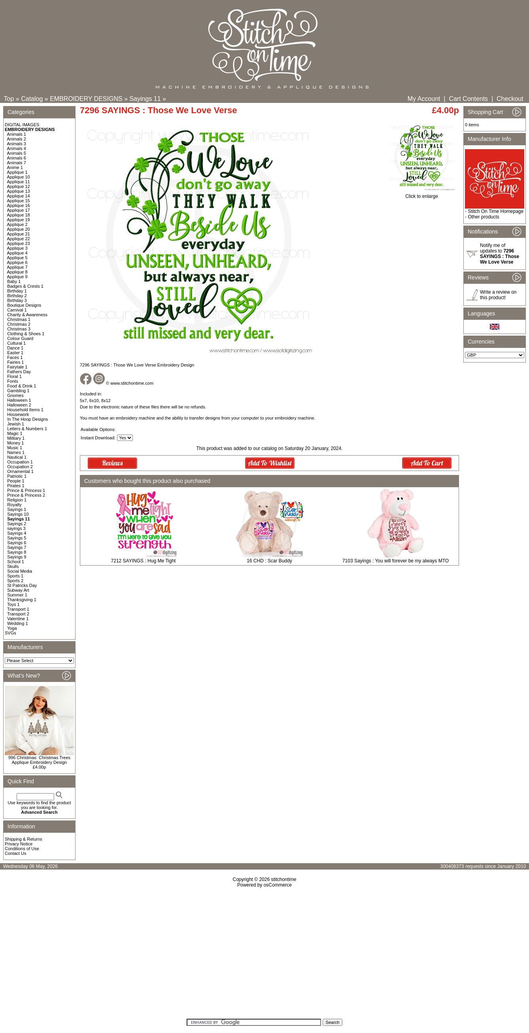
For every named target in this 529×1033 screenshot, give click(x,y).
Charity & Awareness (27, 314)
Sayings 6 (16, 542)
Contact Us (15, 853)
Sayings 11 (145, 98)
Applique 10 (18, 177)
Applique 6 (17, 262)
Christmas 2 (18, 324)
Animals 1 (16, 134)
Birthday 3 (17, 300)
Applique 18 (18, 215)
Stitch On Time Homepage (495, 211)
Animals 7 (16, 162)
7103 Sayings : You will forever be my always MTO (395, 561)
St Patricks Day (22, 585)
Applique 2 (17, 224)
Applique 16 (18, 205)
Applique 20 (18, 229)
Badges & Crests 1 (25, 286)
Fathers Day (19, 371)
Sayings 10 (17, 514)
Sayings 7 (16, 547)
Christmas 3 (18, 329)
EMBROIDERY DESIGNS (86, 98)
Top (9, 98)
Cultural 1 (16, 343)
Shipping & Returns (23, 839)
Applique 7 (17, 267)
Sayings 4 (16, 533)
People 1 (15, 481)
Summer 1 (17, 594)
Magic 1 (15, 433)
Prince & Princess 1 (26, 490)
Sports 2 (15, 580)
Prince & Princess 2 (26, 495)
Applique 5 (17, 257)
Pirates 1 (15, 485)
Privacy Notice (18, 843)
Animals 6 (16, 158)
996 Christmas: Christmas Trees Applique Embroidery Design (39, 760)
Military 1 (16, 438)
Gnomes (15, 395)
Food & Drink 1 (21, 386)
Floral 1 (14, 376)
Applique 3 (17, 248)
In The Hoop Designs (27, 419)
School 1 (15, 561)
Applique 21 (18, 234)
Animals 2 (16, 139)
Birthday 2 (17, 295)
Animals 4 (16, 148)
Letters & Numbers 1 (27, 428)
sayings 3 (16, 528)
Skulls (13, 566)
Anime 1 (15, 167)
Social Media (19, 571)
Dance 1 (15, 348)
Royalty (14, 504)
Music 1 (14, 447)
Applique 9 (17, 276)
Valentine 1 (17, 618)
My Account (424, 98)
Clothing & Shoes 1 (25, 333)
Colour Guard (20, 338)
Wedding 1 (17, 623)
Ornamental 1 (20, 471)
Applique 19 (18, 219)
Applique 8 (17, 272)
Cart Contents (468, 98)
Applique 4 (17, 253)
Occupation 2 (20, 466)
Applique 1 (17, 172)
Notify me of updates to (499, 254)
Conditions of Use (22, 848)
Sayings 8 (16, 552)
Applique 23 (18, 243)
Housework (18, 414)
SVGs (10, 632)
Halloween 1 (19, 400)
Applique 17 (18, 210)
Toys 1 (13, 604)
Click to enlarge (421, 194)
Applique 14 (18, 196)
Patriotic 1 (16, 476)
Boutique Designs (24, 305)
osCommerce (278, 885)
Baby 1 (14, 281)
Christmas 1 (18, 319)
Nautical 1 (16, 457)
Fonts (12, 381)
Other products (483, 217)
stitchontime (283, 879)
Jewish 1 (15, 424)
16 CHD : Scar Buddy (269, 561)
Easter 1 (15, 352)
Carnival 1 (17, 310)
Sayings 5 (16, 537)
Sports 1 (15, 575)
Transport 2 (18, 613)
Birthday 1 (17, 291)
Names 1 (16, 452)
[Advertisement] (264, 955)
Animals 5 (16, 153)
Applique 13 (18, 191)
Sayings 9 (16, 556)
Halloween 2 (19, 405)
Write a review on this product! (498, 294)
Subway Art (18, 590)
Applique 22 (18, 238)
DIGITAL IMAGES (22, 124)
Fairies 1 (15, 362)
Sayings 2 (16, 523)
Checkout (510, 98)
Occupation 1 (20, 462)
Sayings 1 (16, 509)
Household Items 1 (25, 409)
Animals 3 (16, 143)
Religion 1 (16, 500)
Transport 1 (18, 609)
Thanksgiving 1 (21, 599)
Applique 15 (18, 200)
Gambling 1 (18, 390)
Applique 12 (18, 186)
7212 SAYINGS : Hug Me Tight (143, 561)
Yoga (12, 628)
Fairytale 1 (17, 367)
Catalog (32, 98)
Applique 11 (18, 181)
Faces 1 (15, 357)
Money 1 (15, 443)
